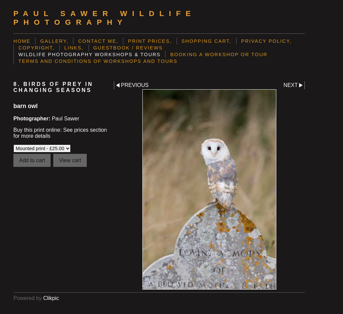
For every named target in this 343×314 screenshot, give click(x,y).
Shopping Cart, (206, 41)
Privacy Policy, (266, 41)
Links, (74, 47)
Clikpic (51, 298)
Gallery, (54, 41)
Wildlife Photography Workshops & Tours (89, 54)
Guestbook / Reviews (128, 47)
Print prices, (150, 41)
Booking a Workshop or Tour (218, 54)
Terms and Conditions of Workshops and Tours (98, 61)
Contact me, (98, 41)
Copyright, (36, 47)
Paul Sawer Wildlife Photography (104, 17)
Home (21, 41)
